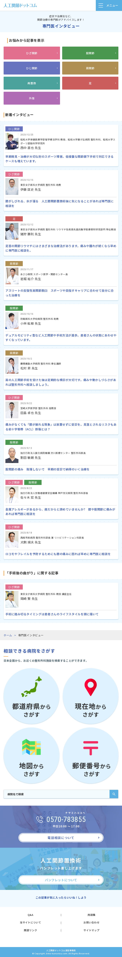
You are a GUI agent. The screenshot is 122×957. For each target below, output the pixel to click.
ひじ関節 (31, 68)
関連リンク (30, 930)
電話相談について (61, 837)
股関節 (90, 53)
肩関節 (90, 68)
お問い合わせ (91, 922)
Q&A (30, 915)
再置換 (31, 83)
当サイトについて (30, 922)
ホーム (8, 635)
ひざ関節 (31, 53)
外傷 (32, 98)
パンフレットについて (61, 880)
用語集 (91, 915)
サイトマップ (91, 930)
